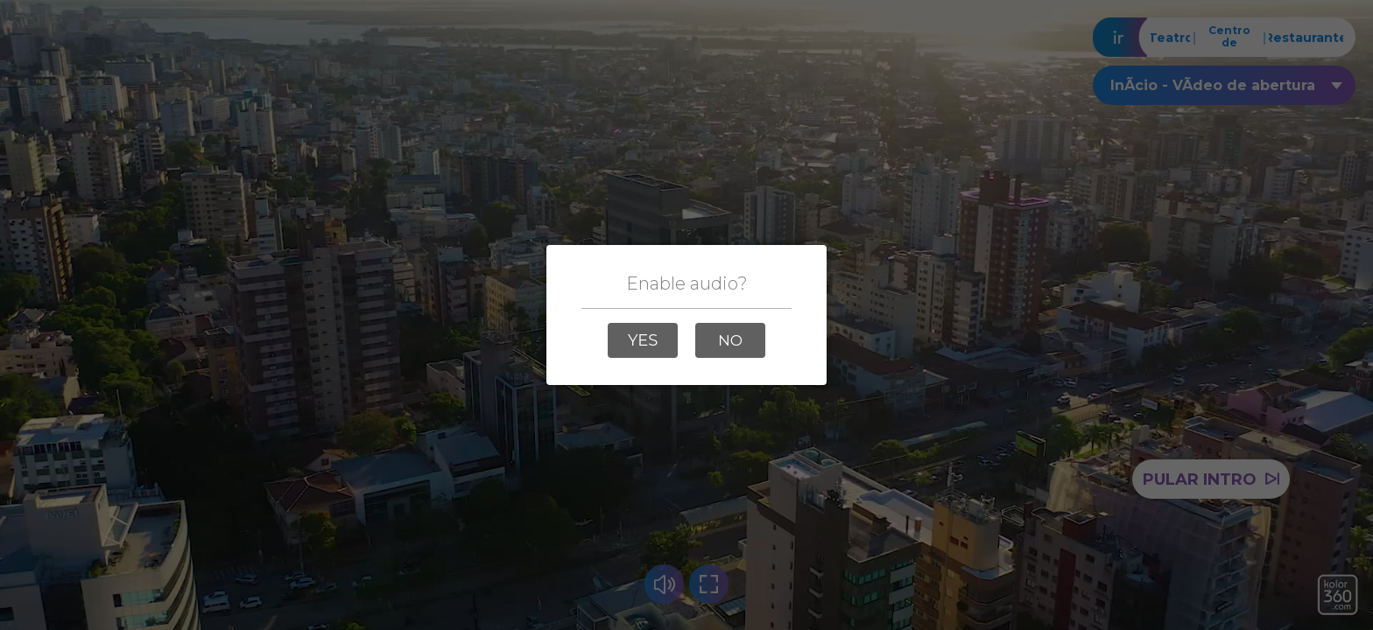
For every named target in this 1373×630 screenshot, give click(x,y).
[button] (643, 340)
